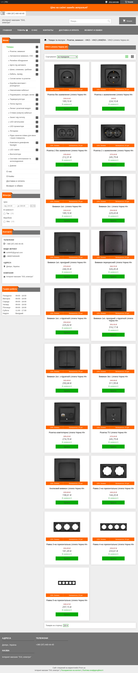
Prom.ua (82, 668)
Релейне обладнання (19, 60)
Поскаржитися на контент (71, 670)
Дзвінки (13, 166)
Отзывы (10, 176)
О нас (34, 30)
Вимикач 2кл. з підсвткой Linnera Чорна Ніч (67, 376)
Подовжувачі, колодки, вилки (22, 95)
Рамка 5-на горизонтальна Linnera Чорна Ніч (66, 600)
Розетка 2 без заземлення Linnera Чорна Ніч (67, 150)
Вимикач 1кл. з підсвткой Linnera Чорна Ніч (67, 318)
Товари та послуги (56, 40)
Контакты (48, 30)
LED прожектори (17, 126)
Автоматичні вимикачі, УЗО (21, 56)
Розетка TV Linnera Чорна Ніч (113, 432)
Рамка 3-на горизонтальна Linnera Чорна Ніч (66, 544)
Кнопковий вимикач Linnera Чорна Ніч (67, 488)
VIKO (87, 40)
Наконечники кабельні (19, 90)
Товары (21, 30)
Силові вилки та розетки (20, 78)
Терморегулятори (17, 99)
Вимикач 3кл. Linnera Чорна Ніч (113, 376)
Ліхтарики (14, 131)
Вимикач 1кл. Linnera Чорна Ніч (66, 206)
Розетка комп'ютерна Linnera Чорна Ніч (67, 432)
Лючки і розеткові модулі (20, 108)
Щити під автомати (18, 65)
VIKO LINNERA (99, 40)
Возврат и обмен (93, 30)
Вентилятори (15, 154)
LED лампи (14, 150)
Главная (7, 30)
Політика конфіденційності (93, 670)
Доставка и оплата (69, 30)
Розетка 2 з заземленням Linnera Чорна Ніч (113, 150)
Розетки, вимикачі (75, 40)
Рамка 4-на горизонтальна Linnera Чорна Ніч (113, 544)
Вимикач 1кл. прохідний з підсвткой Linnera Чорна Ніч (113, 319)
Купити (67, 109)
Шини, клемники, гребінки (21, 69)
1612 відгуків (114, 2)
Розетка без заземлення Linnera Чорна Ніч (66, 94)
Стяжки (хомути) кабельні (21, 113)
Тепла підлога (16, 104)
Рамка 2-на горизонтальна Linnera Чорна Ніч (113, 488)
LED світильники (17, 122)
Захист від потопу (17, 117)
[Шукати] (108, 21)
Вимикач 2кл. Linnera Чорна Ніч (113, 206)
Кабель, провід (16, 74)
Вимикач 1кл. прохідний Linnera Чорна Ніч (67, 262)
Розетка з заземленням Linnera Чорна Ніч (113, 94)
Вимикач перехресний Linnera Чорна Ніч (113, 262)
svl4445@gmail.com (14, 252)
